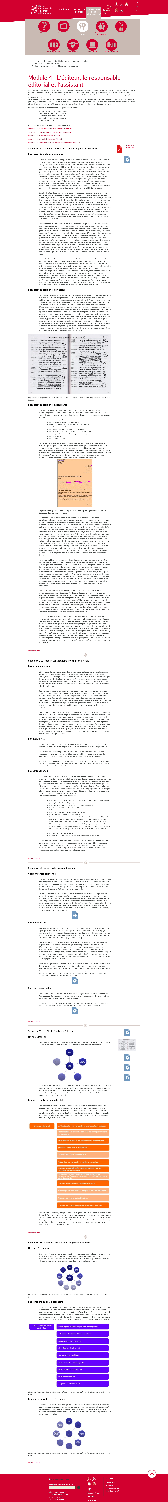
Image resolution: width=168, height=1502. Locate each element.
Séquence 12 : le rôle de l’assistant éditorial (44, 136)
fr (137, 3)
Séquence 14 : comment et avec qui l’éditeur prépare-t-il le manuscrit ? (54, 143)
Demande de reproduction (130, 146)
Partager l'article (34, 651)
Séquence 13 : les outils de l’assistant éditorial (45, 139)
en (137, 6)
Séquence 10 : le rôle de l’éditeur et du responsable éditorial (50, 129)
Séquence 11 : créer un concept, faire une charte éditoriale (49, 132)
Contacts (90, 1497)
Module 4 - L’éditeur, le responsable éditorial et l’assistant (55, 66)
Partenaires (91, 1500)
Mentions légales (93, 1493)
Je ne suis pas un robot (59, 1479)
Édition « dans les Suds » (79, 61)
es (137, 10)
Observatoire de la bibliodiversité (93, 12)
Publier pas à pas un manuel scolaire (45, 63)
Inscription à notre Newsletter (61, 1485)
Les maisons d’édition (78, 10)
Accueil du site (35, 61)
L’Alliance (64, 9)
